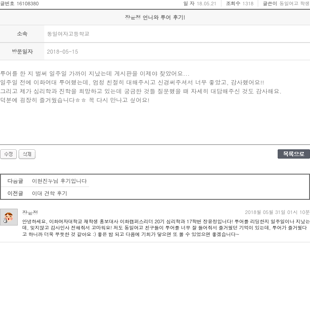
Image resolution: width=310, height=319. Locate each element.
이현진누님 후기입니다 (59, 180)
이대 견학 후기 (49, 193)
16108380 (27, 3)
